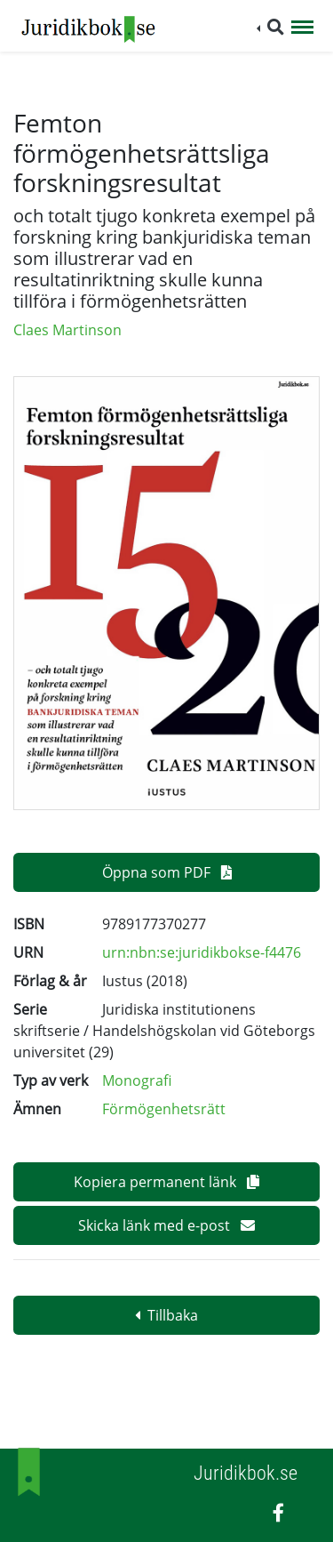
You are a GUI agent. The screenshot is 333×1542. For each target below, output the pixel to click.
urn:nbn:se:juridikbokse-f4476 (201, 952)
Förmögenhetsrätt (164, 1109)
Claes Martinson (67, 330)
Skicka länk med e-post (166, 1225)
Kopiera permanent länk (166, 1182)
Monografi (136, 1080)
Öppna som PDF (167, 872)
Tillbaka (166, 1315)
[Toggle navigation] (302, 28)
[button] (270, 27)
